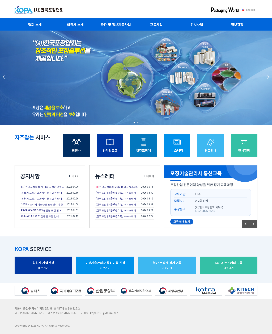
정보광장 (237, 24)
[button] (3, 77)
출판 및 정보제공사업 (116, 24)
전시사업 (196, 24)
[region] (136, 77)
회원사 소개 (75, 24)
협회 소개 (35, 24)
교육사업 (156, 24)
